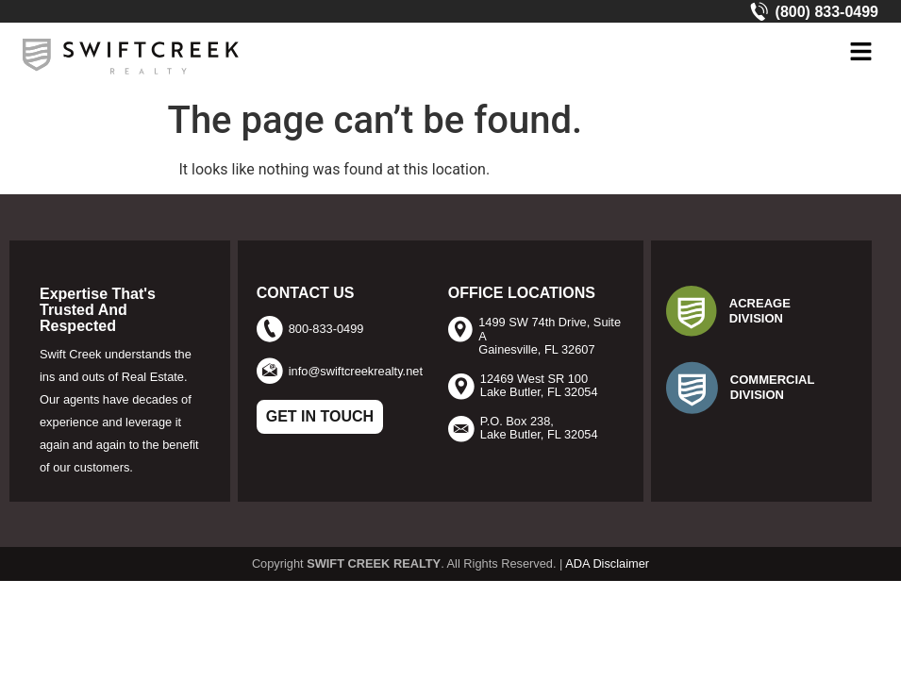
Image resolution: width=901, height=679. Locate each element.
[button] (860, 53)
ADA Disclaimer (607, 563)
